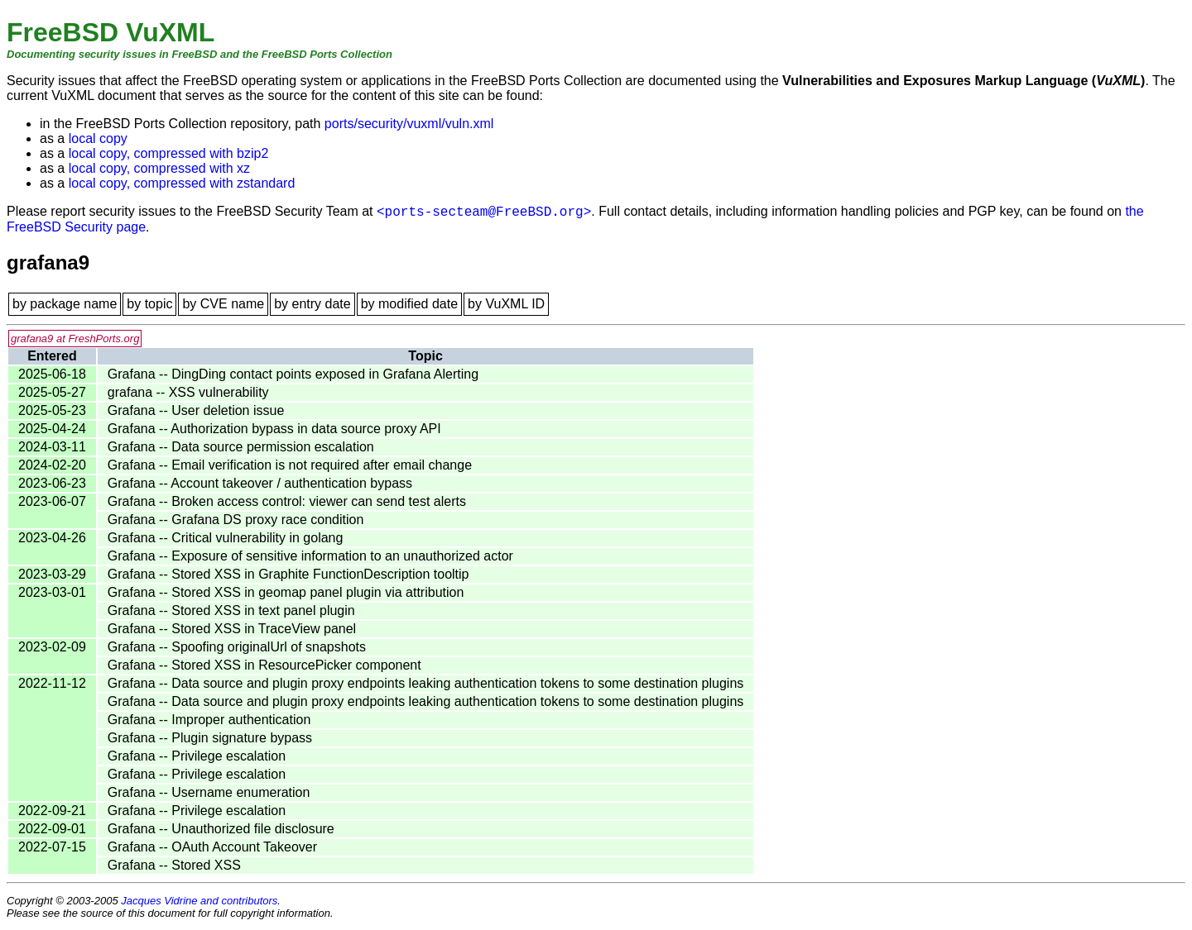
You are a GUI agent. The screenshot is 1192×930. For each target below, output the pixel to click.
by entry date (312, 304)
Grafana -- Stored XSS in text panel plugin (231, 610)
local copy (98, 138)
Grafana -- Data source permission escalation (241, 447)
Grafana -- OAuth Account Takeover (212, 847)
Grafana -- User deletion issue (196, 410)
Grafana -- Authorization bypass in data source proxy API (274, 429)
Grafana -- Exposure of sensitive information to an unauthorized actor (310, 556)
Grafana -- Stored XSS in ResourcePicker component (264, 665)
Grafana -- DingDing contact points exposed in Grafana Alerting (293, 374)
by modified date (409, 304)
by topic (149, 304)
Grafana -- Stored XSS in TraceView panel (232, 629)
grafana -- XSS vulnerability (188, 392)
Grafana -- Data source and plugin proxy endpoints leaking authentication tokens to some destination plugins (425, 683)
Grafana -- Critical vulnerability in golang (226, 538)
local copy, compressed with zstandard (182, 183)
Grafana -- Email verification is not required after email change (290, 465)
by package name (64, 304)
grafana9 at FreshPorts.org (75, 338)
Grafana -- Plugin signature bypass (210, 738)
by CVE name (223, 304)
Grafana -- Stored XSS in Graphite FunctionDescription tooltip (288, 574)
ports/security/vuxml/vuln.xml (409, 124)
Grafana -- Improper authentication (209, 720)
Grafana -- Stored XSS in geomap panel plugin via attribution (286, 592)
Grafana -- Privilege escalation (197, 756)
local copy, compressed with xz (159, 168)
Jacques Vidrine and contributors (199, 900)
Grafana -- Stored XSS (174, 865)
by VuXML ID (506, 304)
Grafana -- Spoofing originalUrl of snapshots (237, 647)
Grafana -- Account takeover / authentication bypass (260, 483)
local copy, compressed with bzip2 (169, 153)
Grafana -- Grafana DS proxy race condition (235, 520)
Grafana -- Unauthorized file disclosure (221, 829)
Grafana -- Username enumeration (209, 792)
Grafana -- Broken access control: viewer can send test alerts (287, 501)
